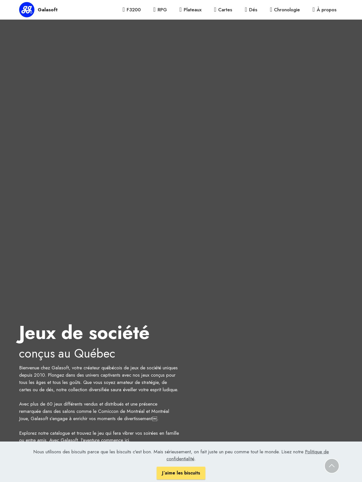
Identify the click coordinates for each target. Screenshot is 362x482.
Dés (251, 9)
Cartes (223, 9)
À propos (324, 9)
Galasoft (48, 9)
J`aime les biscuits (181, 475)
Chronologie (285, 9)
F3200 (131, 9)
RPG (160, 9)
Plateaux (190, 9)
